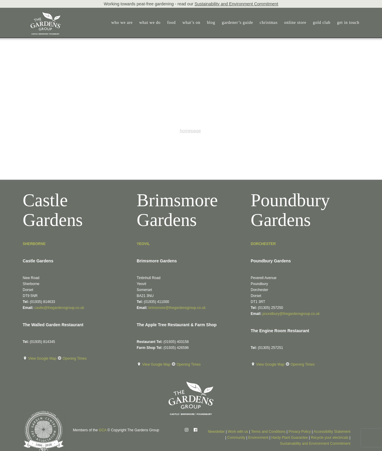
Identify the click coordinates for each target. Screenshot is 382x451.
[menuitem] (123, 23)
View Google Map (42, 358)
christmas (269, 22)
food (171, 22)
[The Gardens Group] (38, 14)
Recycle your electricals (330, 437)
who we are (122, 22)
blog (211, 22)
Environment (258, 437)
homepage (190, 130)
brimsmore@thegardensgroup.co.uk (177, 308)
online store (295, 22)
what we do (150, 22)
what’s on (191, 22)
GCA (102, 430)
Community (236, 437)
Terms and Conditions (268, 432)
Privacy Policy (300, 432)
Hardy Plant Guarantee (289, 437)
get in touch (348, 22)
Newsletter (216, 432)
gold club (322, 22)
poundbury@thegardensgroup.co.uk (291, 314)
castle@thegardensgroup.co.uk (59, 308)
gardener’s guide (237, 22)
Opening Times (75, 358)
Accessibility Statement (332, 432)
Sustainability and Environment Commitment (236, 3)
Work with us (238, 432)
